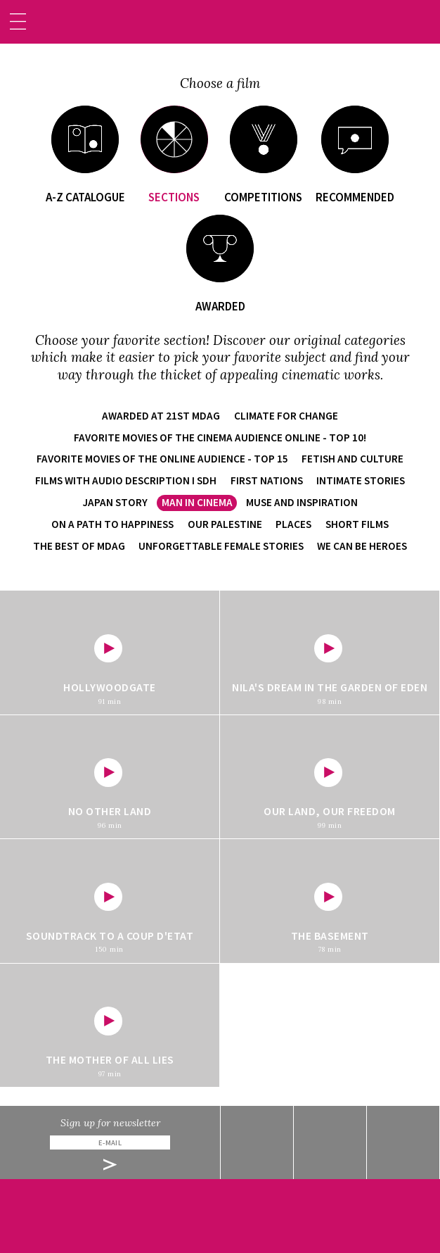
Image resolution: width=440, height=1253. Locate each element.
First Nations (267, 480)
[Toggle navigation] (18, 21)
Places (293, 524)
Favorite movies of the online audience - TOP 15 (162, 458)
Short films (357, 524)
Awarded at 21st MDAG (161, 415)
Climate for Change (286, 415)
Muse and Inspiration (302, 502)
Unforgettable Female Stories (221, 546)
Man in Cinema (197, 502)
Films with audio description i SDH (125, 480)
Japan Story (115, 502)
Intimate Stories (360, 480)
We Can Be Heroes (362, 546)
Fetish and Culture (352, 458)
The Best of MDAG (79, 546)
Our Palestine (225, 524)
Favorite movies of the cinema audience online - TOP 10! (220, 437)
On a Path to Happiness (112, 524)
